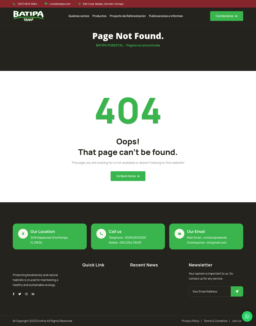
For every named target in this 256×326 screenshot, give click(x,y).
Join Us (236, 320)
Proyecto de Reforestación (128, 16)
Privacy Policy (190, 320)
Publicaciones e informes (166, 16)
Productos (99, 16)
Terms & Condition (216, 320)
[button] (247, 316)
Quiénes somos (78, 16)
